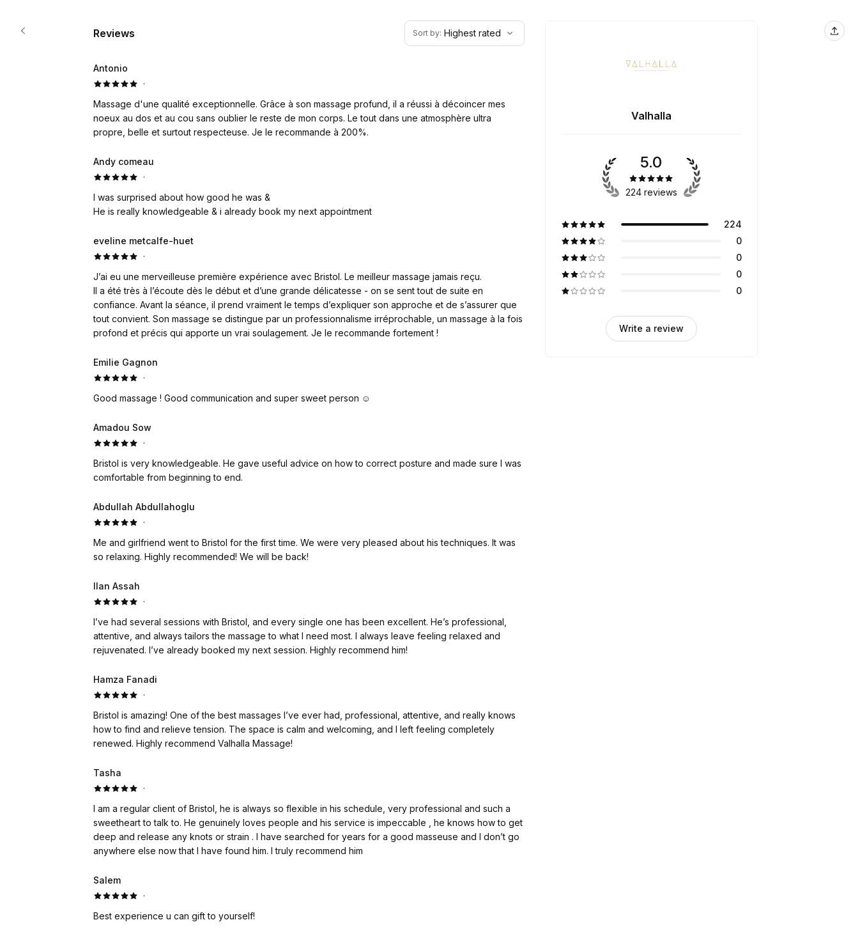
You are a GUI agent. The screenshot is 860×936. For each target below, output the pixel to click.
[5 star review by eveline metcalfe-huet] (309, 287)
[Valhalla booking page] (23, 30)
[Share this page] (834, 30)
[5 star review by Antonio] (309, 100)
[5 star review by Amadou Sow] (309, 453)
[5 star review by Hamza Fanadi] (309, 712)
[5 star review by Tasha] (309, 812)
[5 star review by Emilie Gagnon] (309, 380)
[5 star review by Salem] (309, 898)
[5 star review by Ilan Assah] (309, 618)
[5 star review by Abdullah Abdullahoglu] (309, 532)
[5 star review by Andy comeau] (309, 187)
